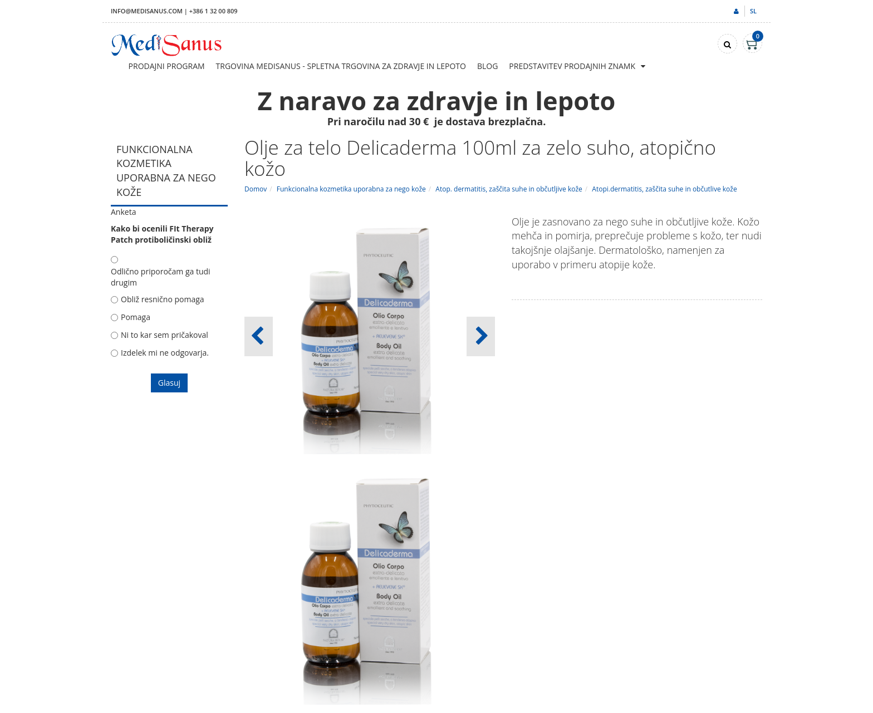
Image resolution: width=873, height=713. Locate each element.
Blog (487, 66)
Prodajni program (167, 66)
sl (753, 11)
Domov (255, 189)
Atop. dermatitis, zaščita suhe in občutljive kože (508, 189)
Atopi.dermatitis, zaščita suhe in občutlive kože (664, 189)
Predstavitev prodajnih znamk (572, 66)
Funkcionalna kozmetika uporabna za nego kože (351, 189)
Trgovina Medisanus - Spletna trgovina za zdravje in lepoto (341, 66)
